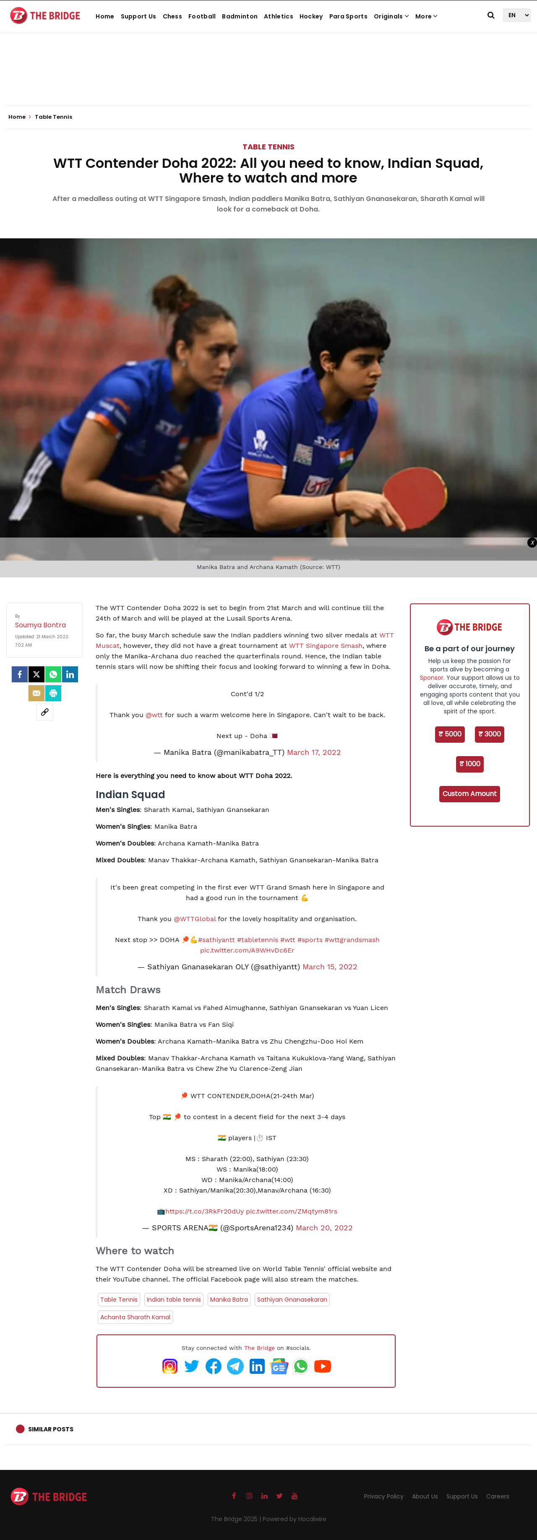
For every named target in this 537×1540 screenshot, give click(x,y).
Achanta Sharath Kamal (135, 1317)
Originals (391, 16)
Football (202, 16)
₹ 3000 (489, 734)
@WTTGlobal (195, 919)
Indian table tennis (174, 1299)
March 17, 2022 (314, 752)
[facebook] (19, 674)
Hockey (311, 16)
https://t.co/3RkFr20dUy (204, 1211)
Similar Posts (50, 1429)
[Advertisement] (268, 80)
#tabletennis (257, 940)
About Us (425, 1496)
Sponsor (431, 677)
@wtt (154, 715)
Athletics (278, 16)
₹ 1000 (469, 764)
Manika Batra (229, 1299)
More (426, 16)
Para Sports (348, 16)
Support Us (138, 16)
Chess (172, 16)
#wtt (287, 940)
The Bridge (259, 1347)
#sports (310, 940)
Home (105, 16)
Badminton (240, 16)
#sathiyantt (216, 940)
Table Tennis (268, 146)
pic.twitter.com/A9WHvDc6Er (247, 950)
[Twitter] (36, 674)
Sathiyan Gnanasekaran (292, 1299)
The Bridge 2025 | (237, 1519)
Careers (497, 1496)
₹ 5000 (449, 734)
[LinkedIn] (70, 674)
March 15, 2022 (329, 967)
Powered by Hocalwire (294, 1519)
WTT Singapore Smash (325, 646)
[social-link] (44, 712)
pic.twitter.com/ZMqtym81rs (291, 1211)
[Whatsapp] (53, 674)
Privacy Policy (384, 1496)
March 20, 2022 (324, 1228)
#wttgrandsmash (352, 940)
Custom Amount (470, 794)
